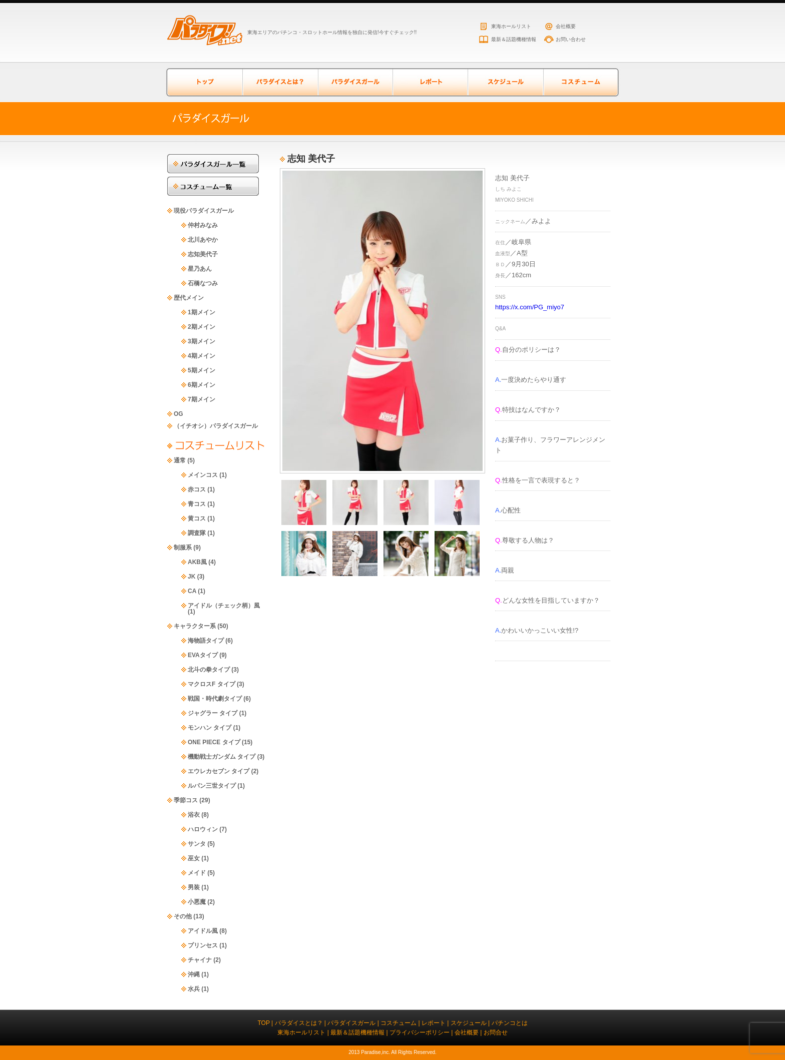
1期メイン (201, 312)
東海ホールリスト (511, 26)
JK (191, 576)
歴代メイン (189, 297)
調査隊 (197, 533)
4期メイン (201, 355)
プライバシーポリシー (419, 1032)
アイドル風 (203, 930)
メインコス (203, 474)
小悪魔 (197, 901)
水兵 (194, 988)
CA (192, 591)
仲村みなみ (203, 225)
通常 (180, 460)
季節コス (186, 800)
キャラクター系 (195, 626)
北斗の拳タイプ (209, 669)
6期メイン (201, 384)
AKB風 (197, 562)
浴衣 (194, 814)
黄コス (197, 518)
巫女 (194, 858)
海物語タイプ (206, 640)
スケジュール (505, 82)
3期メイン (201, 341)
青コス (197, 503)
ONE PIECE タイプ (214, 742)
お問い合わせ (571, 39)
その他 (183, 916)
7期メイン (201, 399)
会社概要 (566, 26)
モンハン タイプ (209, 727)
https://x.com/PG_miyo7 (529, 307)
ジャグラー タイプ (212, 713)
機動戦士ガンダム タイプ (221, 756)
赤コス (197, 489)
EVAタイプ (203, 655)
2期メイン (201, 326)
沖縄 (194, 974)
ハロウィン (203, 829)
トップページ (204, 82)
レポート (430, 82)
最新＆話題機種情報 (513, 39)
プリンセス (203, 945)
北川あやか (203, 239)
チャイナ (200, 959)
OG (178, 413)
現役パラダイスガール (204, 210)
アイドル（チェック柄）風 (224, 605)
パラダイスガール (354, 82)
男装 (194, 887)
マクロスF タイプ (211, 684)
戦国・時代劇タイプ (215, 698)
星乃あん (200, 268)
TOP (263, 1022)
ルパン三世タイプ (212, 785)
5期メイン (201, 370)
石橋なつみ (203, 283)
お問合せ (496, 1032)
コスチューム (580, 82)
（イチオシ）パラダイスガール (216, 425)
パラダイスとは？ (279, 82)
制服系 (183, 547)
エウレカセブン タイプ (218, 771)
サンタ (197, 843)
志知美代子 (203, 254)
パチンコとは (510, 1022)
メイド (197, 872)
